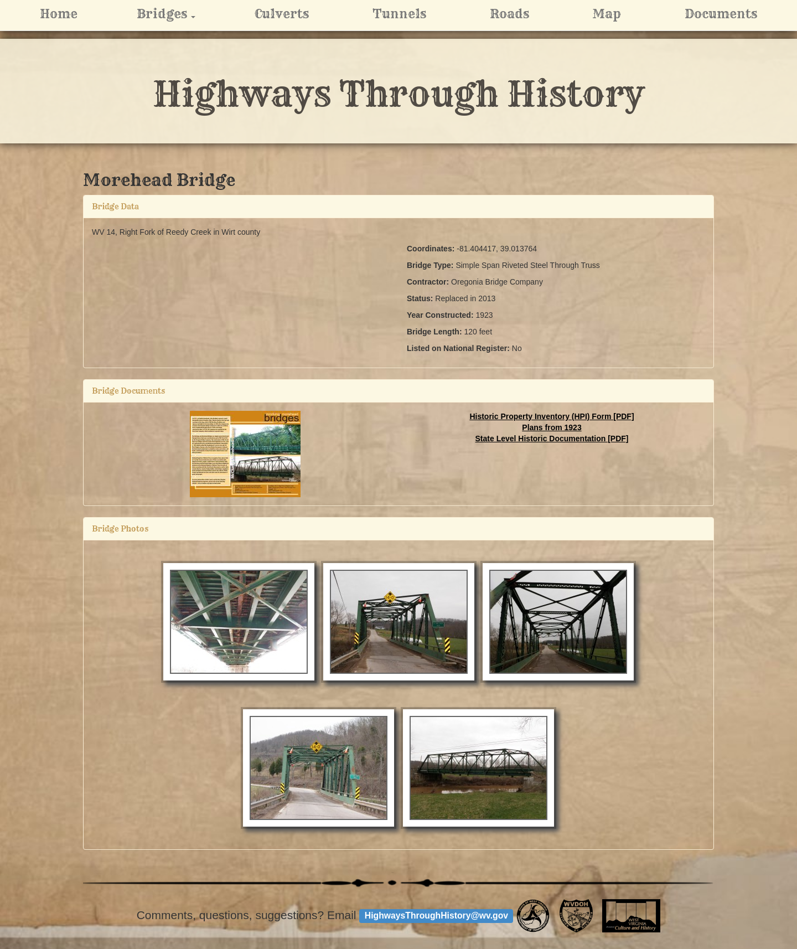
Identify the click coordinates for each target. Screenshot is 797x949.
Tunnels (399, 14)
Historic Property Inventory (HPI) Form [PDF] (551, 416)
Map (606, 14)
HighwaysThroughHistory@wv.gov (436, 915)
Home (58, 14)
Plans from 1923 (551, 427)
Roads (509, 14)
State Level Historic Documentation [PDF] (552, 438)
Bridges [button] (180, 14)
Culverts (282, 14)
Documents (721, 14)
